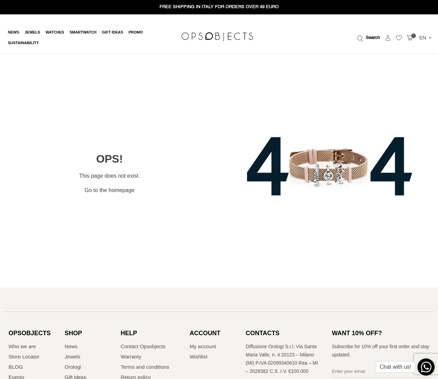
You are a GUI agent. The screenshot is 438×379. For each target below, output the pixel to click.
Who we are (22, 346)
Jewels (32, 32)
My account (203, 346)
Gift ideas (112, 32)
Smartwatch (82, 32)
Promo (136, 32)
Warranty (131, 356)
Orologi (73, 367)
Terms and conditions (145, 367)
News (13, 32)
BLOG (16, 367)
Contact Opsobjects (143, 346)
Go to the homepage (109, 190)
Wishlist (198, 356)
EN (426, 37)
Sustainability (23, 43)
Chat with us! (395, 367)
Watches (55, 32)
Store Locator (24, 356)
